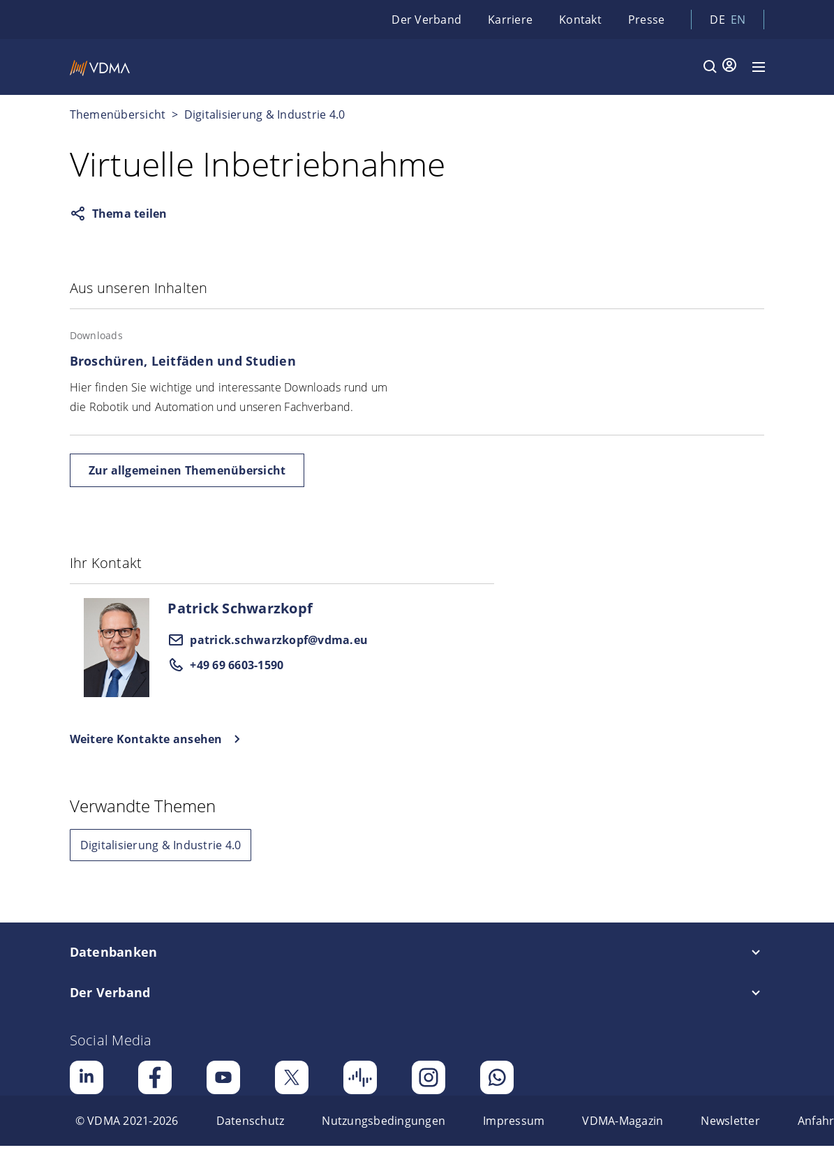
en (738, 19)
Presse (646, 19)
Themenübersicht (118, 114)
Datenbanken (114, 951)
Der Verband (426, 19)
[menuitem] (127, 1120)
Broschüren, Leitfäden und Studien (183, 360)
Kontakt (580, 19)
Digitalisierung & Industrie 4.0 (264, 114)
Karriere (510, 19)
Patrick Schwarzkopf (240, 608)
